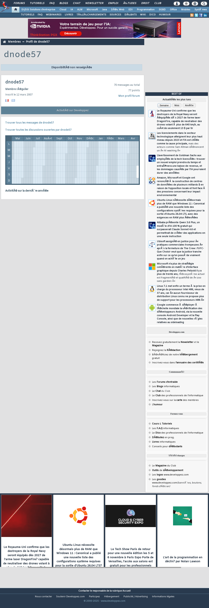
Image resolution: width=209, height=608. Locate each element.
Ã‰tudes (130, 3)
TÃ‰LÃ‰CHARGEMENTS (91, 14)
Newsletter (94, 3)
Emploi (113, 3)
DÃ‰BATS (130, 14)
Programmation (146, 9)
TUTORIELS (27, 14)
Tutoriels (37, 3)
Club (157, 3)
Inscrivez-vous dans (178, 362)
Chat (77, 3)
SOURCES (115, 14)
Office (173, 9)
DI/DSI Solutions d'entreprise (38, 9)
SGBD (162, 9)
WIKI (143, 14)
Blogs (63, 3)
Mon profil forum (129, 96)
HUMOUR (165, 14)
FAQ (52, 3)
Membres (14, 42)
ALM (79, 9)
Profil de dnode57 (38, 42)
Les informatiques (166, 386)
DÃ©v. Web (117, 9)
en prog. (163, 437)
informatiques (164, 441)
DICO (152, 14)
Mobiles (185, 9)
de (167, 470)
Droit (145, 3)
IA (71, 9)
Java (104, 9)
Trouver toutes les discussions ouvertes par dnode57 (38, 130)
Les (165, 382)
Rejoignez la (166, 350)
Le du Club (164, 465)
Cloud (63, 9)
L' (157, 404)
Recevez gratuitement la (172, 342)
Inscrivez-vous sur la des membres (175, 400)
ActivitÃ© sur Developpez (73, 110)
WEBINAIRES (53, 14)
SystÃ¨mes (200, 9)
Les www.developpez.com (170, 474)
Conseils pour (167, 446)
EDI (130, 9)
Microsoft (92, 9)
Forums (19, 3)
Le (156, 391)
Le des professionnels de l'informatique (177, 395)
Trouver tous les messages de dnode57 (29, 123)
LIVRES (69, 14)
